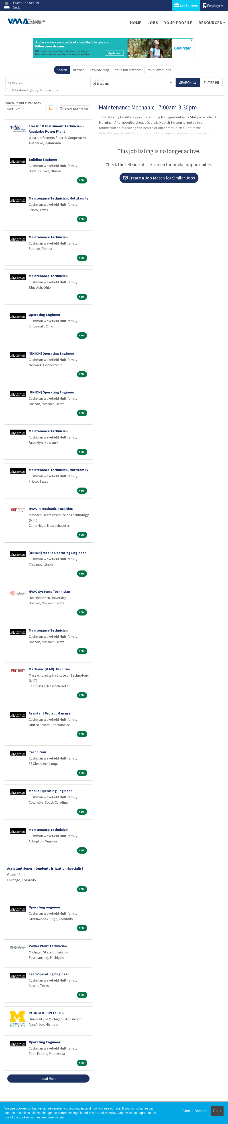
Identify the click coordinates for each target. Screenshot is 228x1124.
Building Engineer (43, 159)
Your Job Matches (128, 70)
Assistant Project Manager (50, 713)
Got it (217, 1111)
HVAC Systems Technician (49, 591)
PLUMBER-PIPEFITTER (47, 1013)
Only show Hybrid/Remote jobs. (35, 90)
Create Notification (74, 109)
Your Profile (178, 22)
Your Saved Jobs (159, 70)
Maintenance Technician (48, 237)
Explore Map (99, 70)
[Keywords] (47, 82)
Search (62, 70)
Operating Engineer (44, 314)
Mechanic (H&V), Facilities (50, 669)
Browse (78, 70)
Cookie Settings (194, 1111)
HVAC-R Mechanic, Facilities (51, 508)
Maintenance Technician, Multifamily (58, 198)
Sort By (12, 109)
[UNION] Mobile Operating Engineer (57, 552)
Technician (37, 752)
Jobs (153, 22)
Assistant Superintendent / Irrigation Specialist (45, 868)
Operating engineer (44, 907)
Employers (213, 5)
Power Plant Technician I (49, 946)
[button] (211, 82)
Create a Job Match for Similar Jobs (159, 178)
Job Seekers (186, 5)
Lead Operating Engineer (49, 974)
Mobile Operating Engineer (50, 790)
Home (135, 22)
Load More (48, 1078)
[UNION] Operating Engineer (51, 353)
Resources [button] (210, 22)
